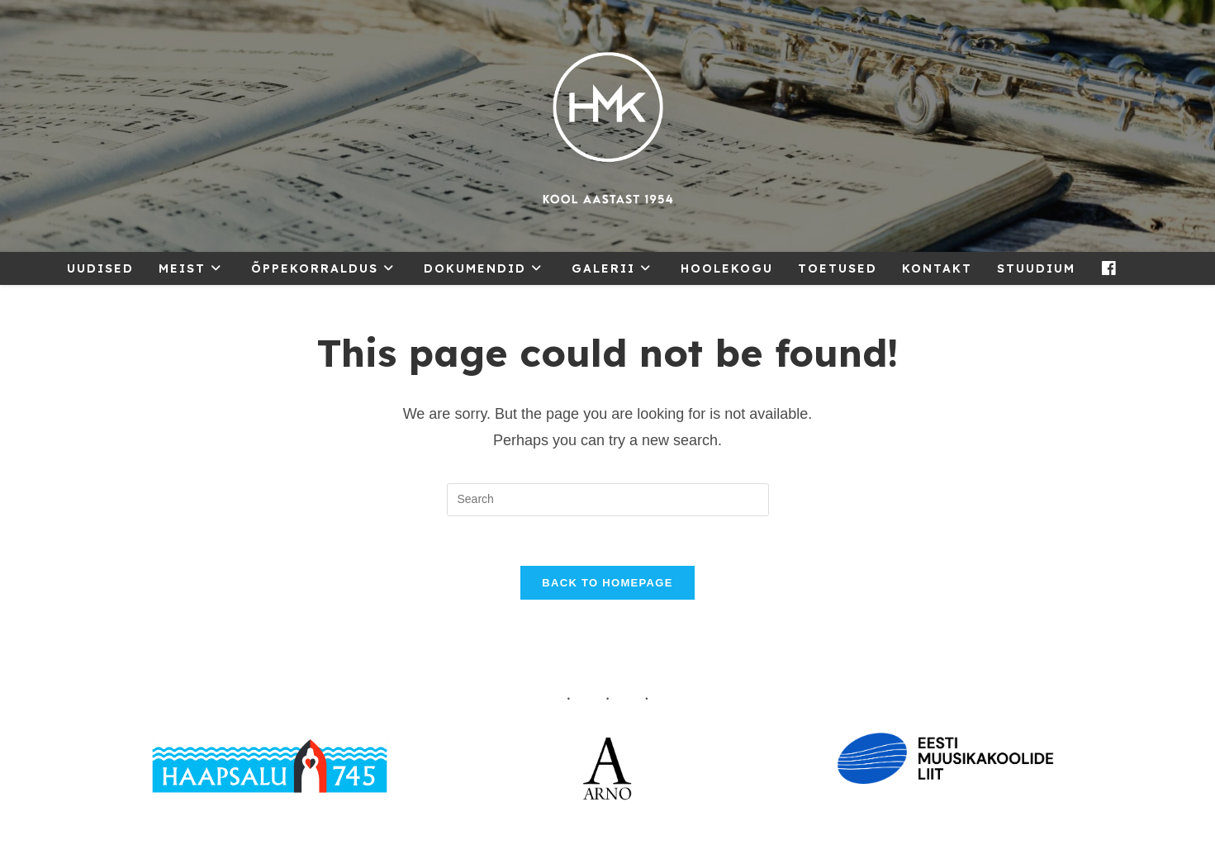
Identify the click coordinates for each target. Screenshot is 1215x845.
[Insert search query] (608, 499)
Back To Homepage (607, 583)
